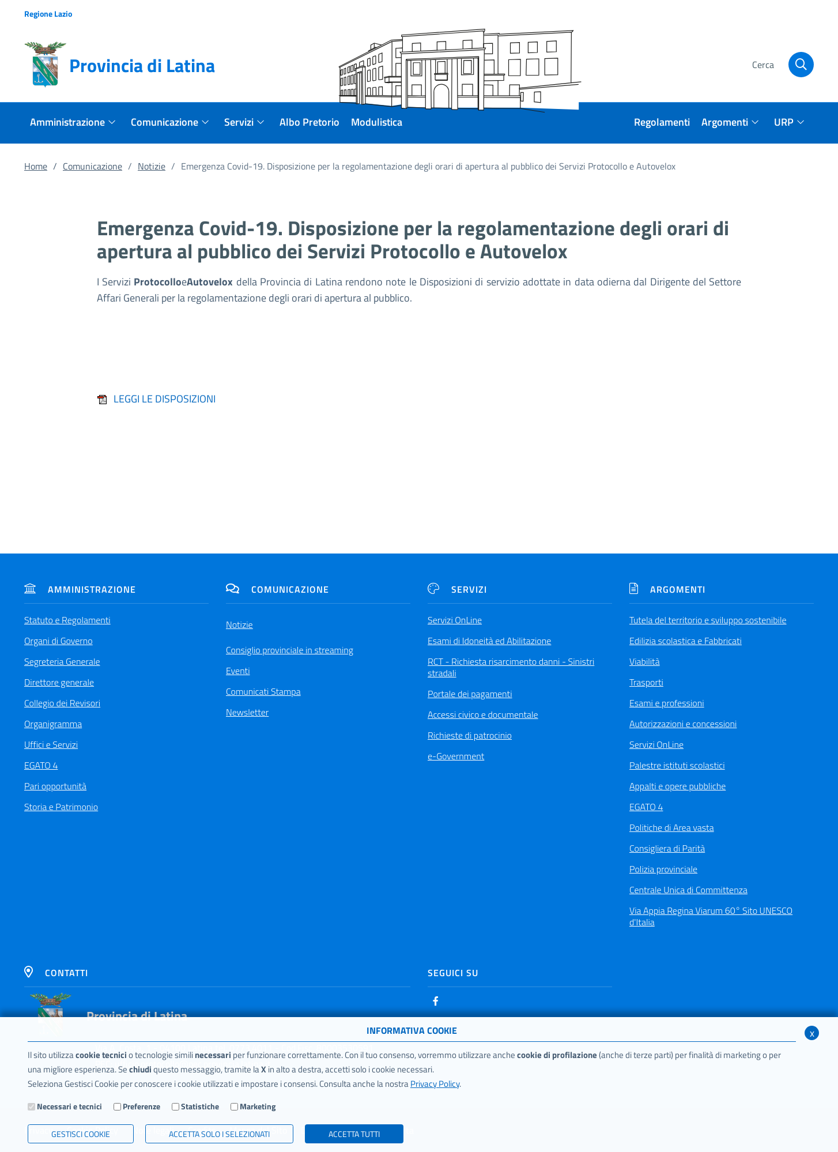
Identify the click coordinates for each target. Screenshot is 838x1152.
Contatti (56, 973)
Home (35, 166)
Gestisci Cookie (80, 1134)
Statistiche (200, 1106)
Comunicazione (92, 166)
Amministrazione (80, 589)
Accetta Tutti (354, 1134)
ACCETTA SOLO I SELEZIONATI (219, 1134)
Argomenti (667, 589)
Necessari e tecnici (69, 1106)
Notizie (151, 166)
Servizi (457, 589)
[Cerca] (782, 65)
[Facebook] (436, 1001)
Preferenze (141, 1106)
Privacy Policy (434, 1083)
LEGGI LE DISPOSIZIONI (156, 398)
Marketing (257, 1106)
